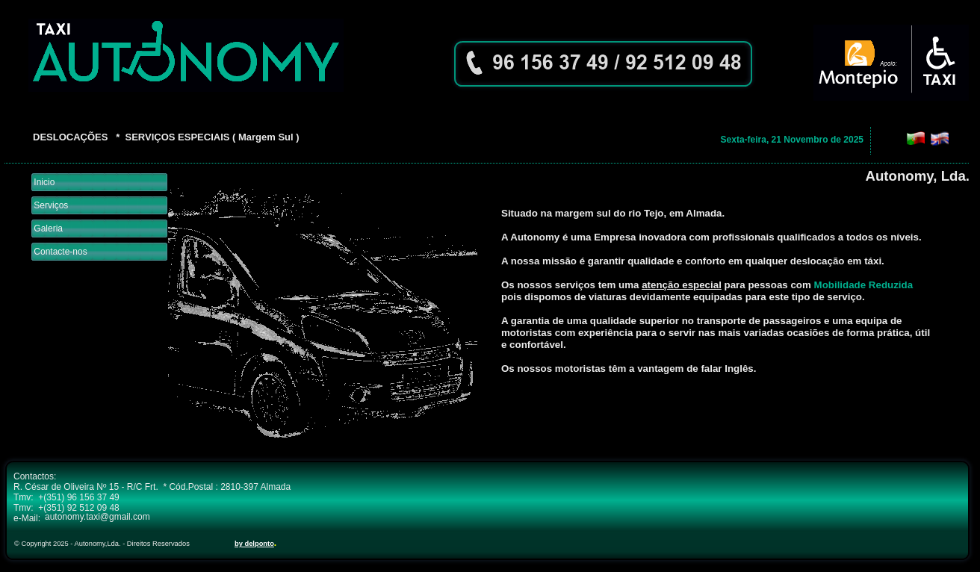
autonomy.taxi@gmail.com (97, 517)
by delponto (254, 543)
